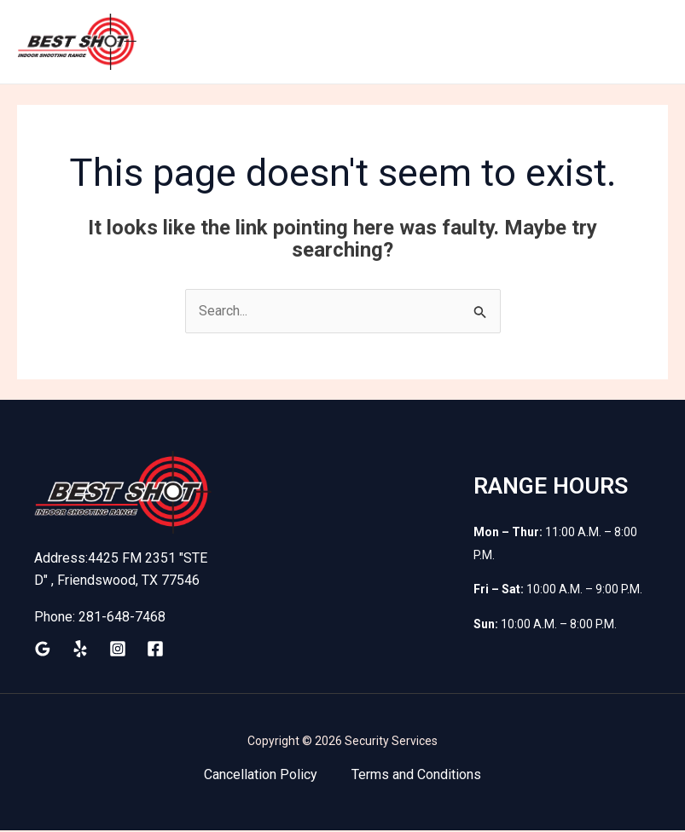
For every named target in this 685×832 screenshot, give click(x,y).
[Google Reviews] (42, 650)
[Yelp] (80, 650)
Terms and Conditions (416, 776)
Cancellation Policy (260, 776)
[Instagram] (117, 650)
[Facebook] (155, 650)
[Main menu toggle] (650, 43)
